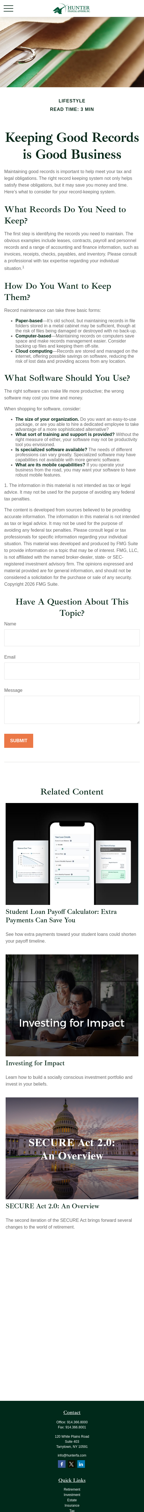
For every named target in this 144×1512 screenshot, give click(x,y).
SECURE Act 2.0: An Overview (52, 1206)
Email (9, 657)
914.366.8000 (77, 1422)
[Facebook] (62, 1464)
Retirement (72, 1489)
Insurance (72, 1505)
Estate (72, 1500)
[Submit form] (18, 741)
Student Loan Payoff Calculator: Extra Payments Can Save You (61, 915)
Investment (72, 1495)
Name (10, 623)
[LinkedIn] (81, 1464)
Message (13, 690)
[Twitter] (71, 1464)
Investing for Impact (35, 1063)
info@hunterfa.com (72, 1455)
